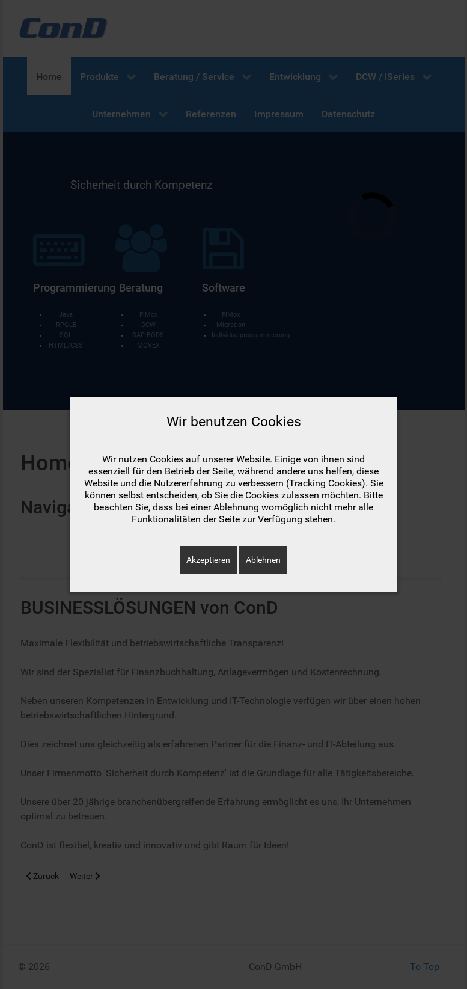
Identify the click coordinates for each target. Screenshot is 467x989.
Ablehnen (263, 560)
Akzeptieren (208, 560)
